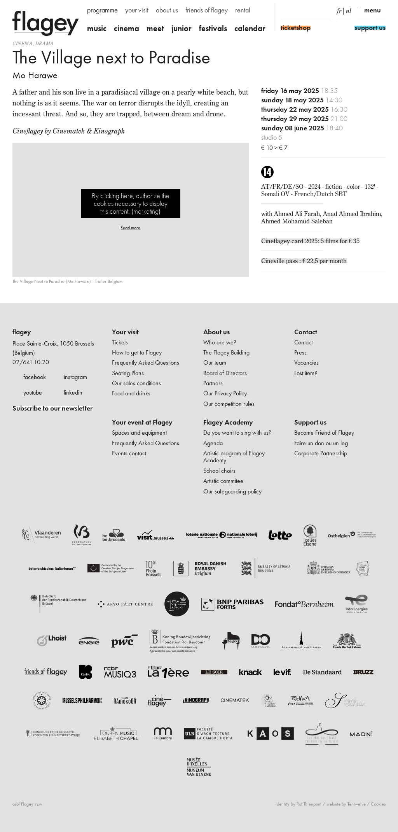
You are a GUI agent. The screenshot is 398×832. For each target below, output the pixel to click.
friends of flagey (206, 10)
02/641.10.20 (30, 362)
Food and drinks (131, 393)
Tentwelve (356, 804)
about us (167, 10)
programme (102, 10)
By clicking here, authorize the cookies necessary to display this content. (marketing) (130, 203)
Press (300, 352)
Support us (310, 422)
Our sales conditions (136, 383)
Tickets (120, 342)
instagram (75, 377)
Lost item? (305, 373)
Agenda (213, 443)
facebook (34, 377)
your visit (136, 10)
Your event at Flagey (142, 422)
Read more (130, 228)
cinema (126, 28)
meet (155, 28)
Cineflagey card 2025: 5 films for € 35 (310, 241)
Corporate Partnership (320, 453)
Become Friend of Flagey (324, 432)
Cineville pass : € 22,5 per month (304, 261)
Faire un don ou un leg (321, 443)
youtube (32, 392)
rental (242, 10)
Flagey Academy (228, 422)
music (96, 28)
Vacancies (306, 362)
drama (44, 43)
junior (181, 28)
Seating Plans (128, 373)
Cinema (22, 43)
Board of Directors (225, 373)
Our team (214, 362)
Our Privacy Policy (225, 393)
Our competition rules (229, 404)
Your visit (125, 332)
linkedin (73, 392)
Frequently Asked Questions (145, 362)
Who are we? (219, 342)
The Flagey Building (226, 352)
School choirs (219, 471)
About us (216, 332)
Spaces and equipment (139, 432)
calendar (249, 28)
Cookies (378, 804)
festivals (213, 28)
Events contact (129, 453)
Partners (213, 383)
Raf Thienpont (309, 804)
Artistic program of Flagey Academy (234, 456)
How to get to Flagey (137, 352)
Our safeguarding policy (232, 491)
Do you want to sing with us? (237, 432)
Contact (305, 332)
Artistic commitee (223, 481)
